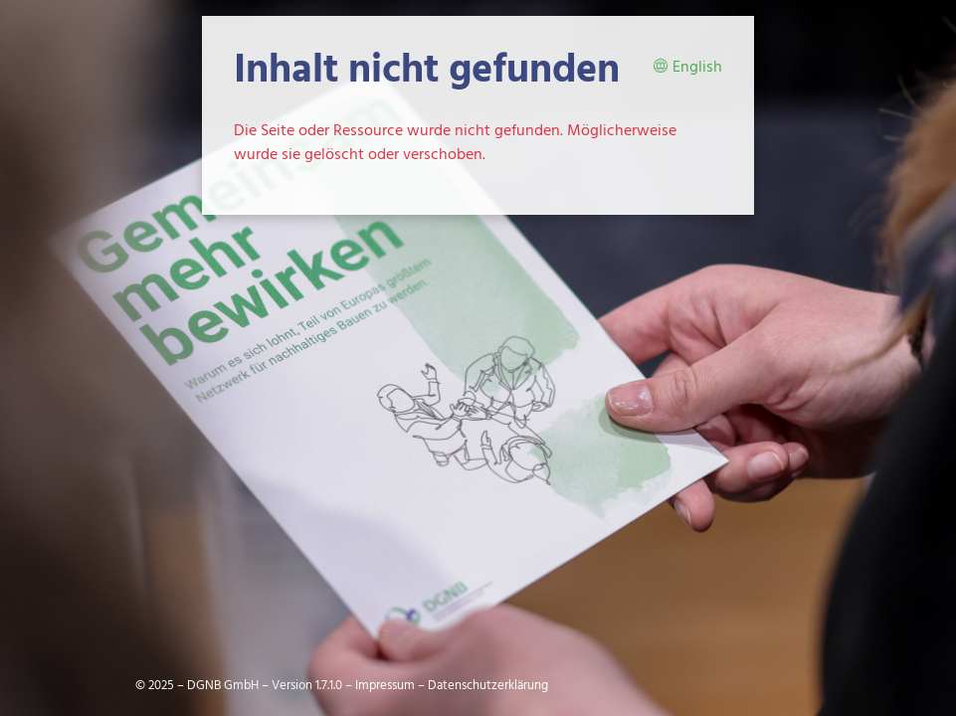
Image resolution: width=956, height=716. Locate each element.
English (687, 68)
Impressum (385, 685)
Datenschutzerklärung (488, 685)
